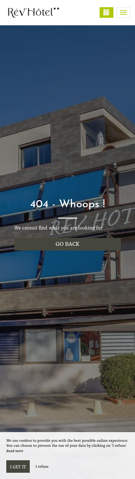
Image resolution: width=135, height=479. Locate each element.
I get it (18, 466)
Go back (68, 243)
